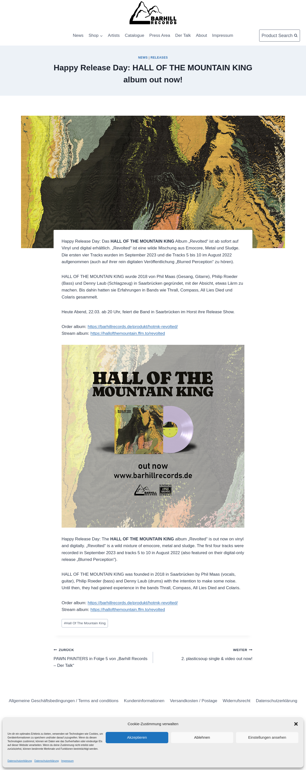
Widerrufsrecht (236, 700)
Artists (114, 35)
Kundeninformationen (144, 700)
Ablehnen (202, 737)
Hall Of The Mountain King (85, 623)
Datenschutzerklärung (20, 760)
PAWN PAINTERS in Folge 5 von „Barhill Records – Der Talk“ (101, 657)
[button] (295, 723)
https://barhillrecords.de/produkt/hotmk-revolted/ (133, 326)
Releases (159, 57)
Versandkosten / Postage (193, 700)
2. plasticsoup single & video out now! (204, 653)
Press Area (159, 35)
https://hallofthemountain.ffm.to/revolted (127, 333)
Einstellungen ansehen (267, 737)
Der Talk (183, 35)
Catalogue (134, 35)
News (78, 35)
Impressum (67, 760)
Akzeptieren (137, 737)
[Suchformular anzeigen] (279, 36)
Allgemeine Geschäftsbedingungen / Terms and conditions (63, 700)
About (201, 35)
